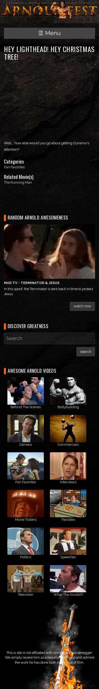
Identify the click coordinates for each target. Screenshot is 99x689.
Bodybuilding (68, 407)
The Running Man (18, 182)
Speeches (68, 557)
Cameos (25, 444)
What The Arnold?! (68, 595)
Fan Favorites (14, 167)
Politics (25, 557)
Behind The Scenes (26, 407)
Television (25, 595)
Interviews (68, 482)
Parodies (68, 520)
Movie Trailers (25, 520)
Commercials (68, 444)
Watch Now (82, 306)
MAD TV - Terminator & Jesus (31, 283)
